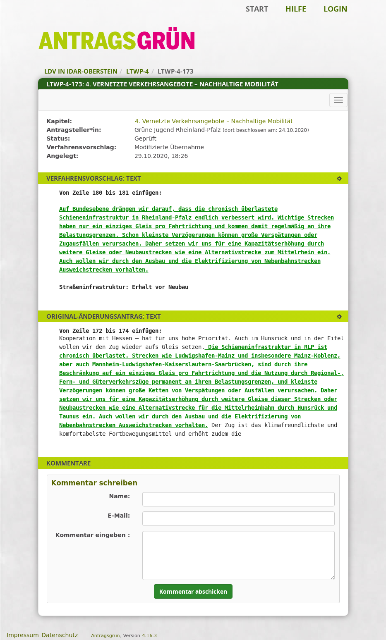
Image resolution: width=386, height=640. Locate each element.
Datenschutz (59, 635)
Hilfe (295, 9)
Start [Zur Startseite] (257, 9)
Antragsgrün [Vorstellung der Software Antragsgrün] (105, 635)
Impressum (23, 635)
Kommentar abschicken (193, 591)
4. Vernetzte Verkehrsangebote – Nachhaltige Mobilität (214, 121)
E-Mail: (119, 515)
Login (336, 9)
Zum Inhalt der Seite (34, 19)
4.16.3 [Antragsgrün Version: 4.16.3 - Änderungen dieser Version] (149, 635)
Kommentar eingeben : (92, 535)
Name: (119, 496)
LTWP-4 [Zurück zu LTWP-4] (137, 71)
